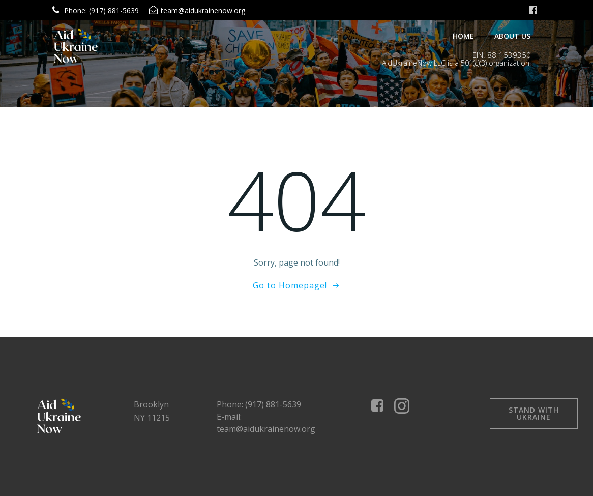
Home (463, 36)
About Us (512, 36)
